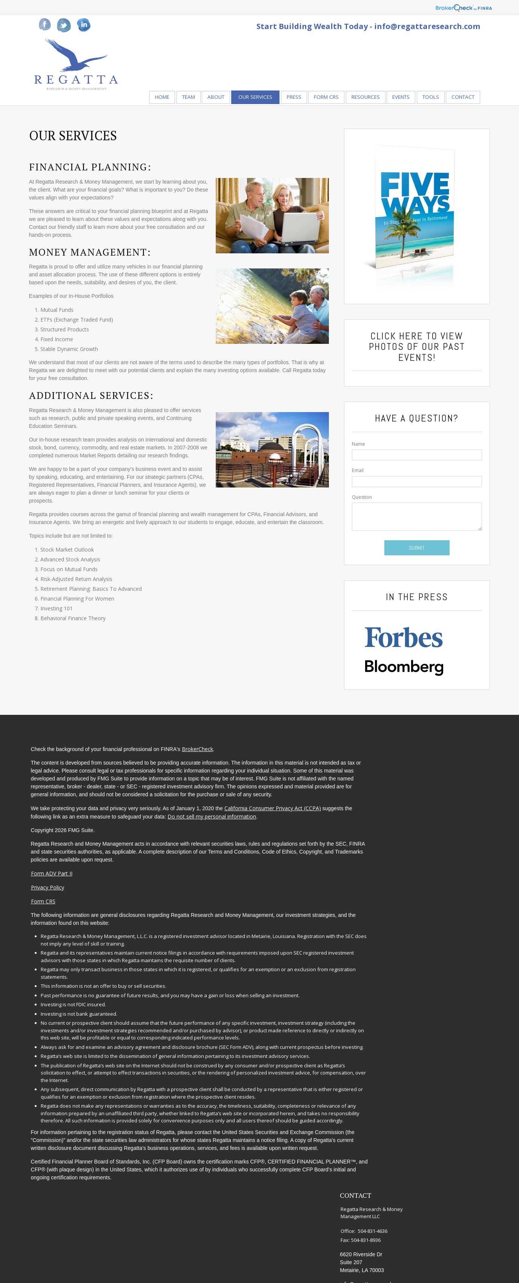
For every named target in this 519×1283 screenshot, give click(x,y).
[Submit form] (410, 555)
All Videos (427, 846)
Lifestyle (426, 826)
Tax (420, 806)
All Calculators (433, 856)
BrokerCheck (205, 753)
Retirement (429, 766)
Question (359, 504)
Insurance (428, 796)
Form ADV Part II (59, 894)
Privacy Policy (55, 908)
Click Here (390, 343)
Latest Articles (433, 836)
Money (424, 816)
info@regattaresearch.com (427, 26)
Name (355, 451)
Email (354, 477)
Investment (430, 776)
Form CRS (51, 922)
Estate (423, 786)
